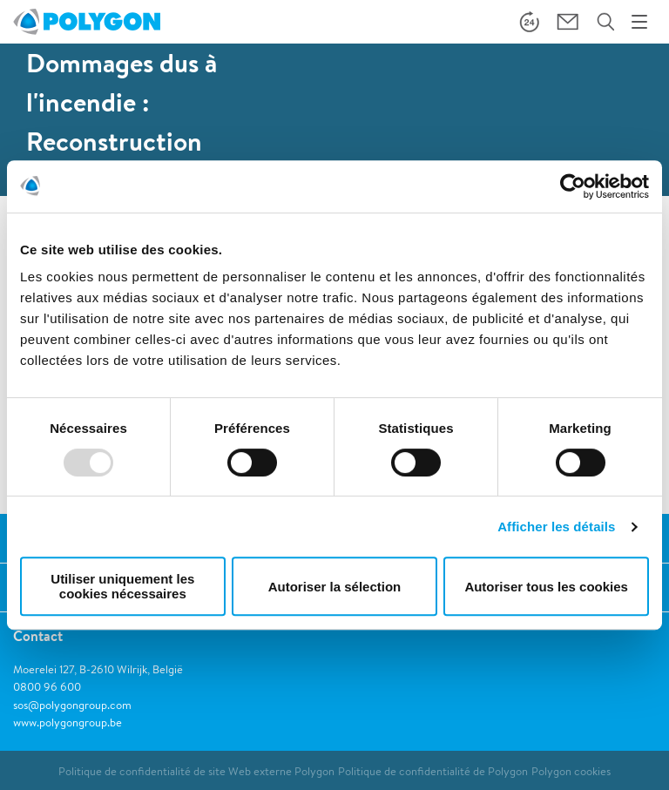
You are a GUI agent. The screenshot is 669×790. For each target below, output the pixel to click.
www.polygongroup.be (67, 722)
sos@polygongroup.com (72, 705)
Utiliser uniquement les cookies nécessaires (122, 586)
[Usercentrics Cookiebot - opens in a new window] (573, 186)
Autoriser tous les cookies (546, 586)
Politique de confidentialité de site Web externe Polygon (196, 771)
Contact (38, 635)
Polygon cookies (571, 771)
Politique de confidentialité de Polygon (433, 771)
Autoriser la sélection (335, 586)
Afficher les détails (556, 526)
